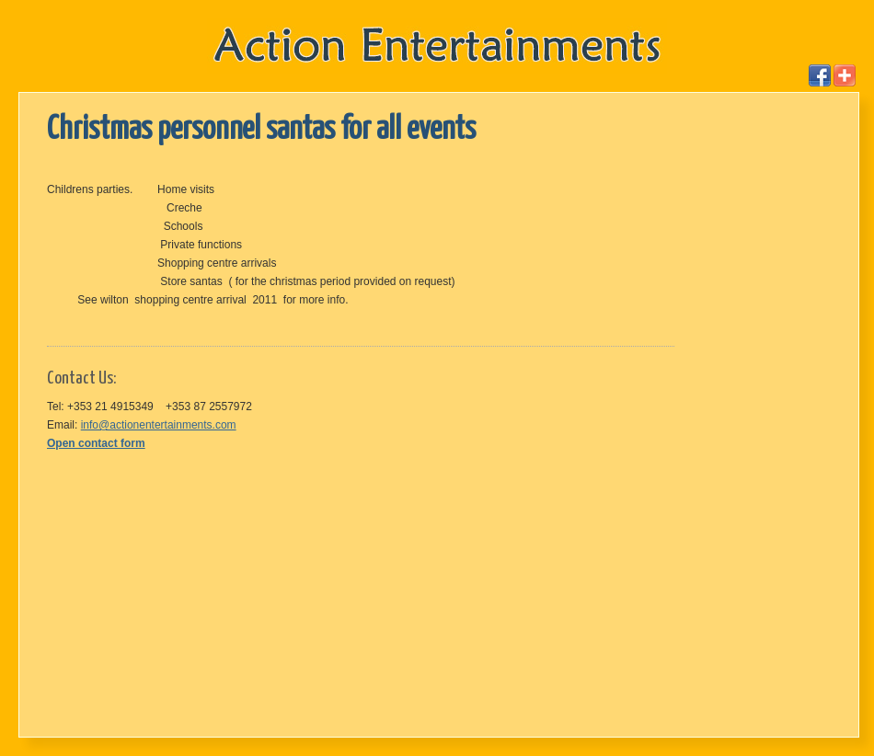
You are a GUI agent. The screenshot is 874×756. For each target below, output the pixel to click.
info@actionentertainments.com (158, 424)
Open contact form (96, 443)
